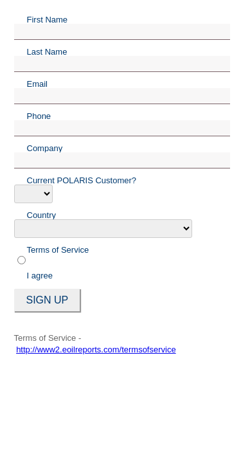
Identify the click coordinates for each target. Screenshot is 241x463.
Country (42, 214)
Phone (39, 115)
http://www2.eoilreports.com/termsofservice (96, 349)
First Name (47, 19)
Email (37, 83)
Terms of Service (58, 249)
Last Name (47, 51)
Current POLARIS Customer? (82, 180)
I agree (40, 275)
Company (45, 147)
